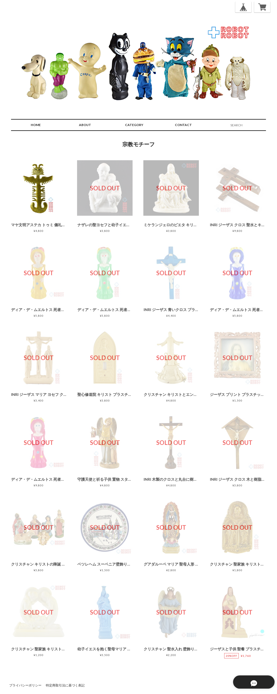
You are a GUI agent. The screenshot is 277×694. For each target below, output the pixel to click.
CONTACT (183, 125)
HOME (36, 125)
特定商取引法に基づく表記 (65, 685)
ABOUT (85, 125)
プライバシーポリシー (25, 685)
